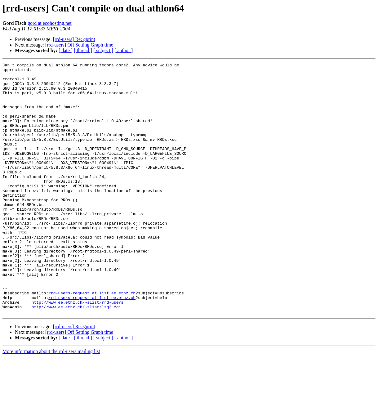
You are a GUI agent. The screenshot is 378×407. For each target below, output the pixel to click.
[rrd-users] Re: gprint (74, 39)
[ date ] (66, 50)
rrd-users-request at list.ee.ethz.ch (92, 339)
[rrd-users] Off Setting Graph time (79, 44)
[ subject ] (103, 50)
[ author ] (123, 50)
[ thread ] (83, 50)
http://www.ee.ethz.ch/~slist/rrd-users (77, 350)
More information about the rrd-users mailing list (51, 401)
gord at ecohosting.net (50, 23)
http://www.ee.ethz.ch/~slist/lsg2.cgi (76, 356)
